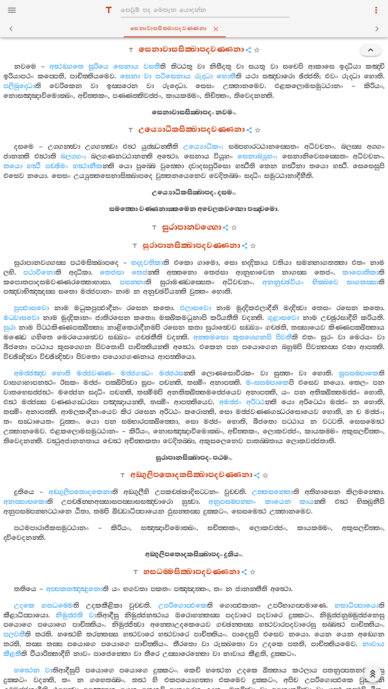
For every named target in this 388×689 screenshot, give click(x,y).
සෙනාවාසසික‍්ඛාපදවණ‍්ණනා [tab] (196, 29)
